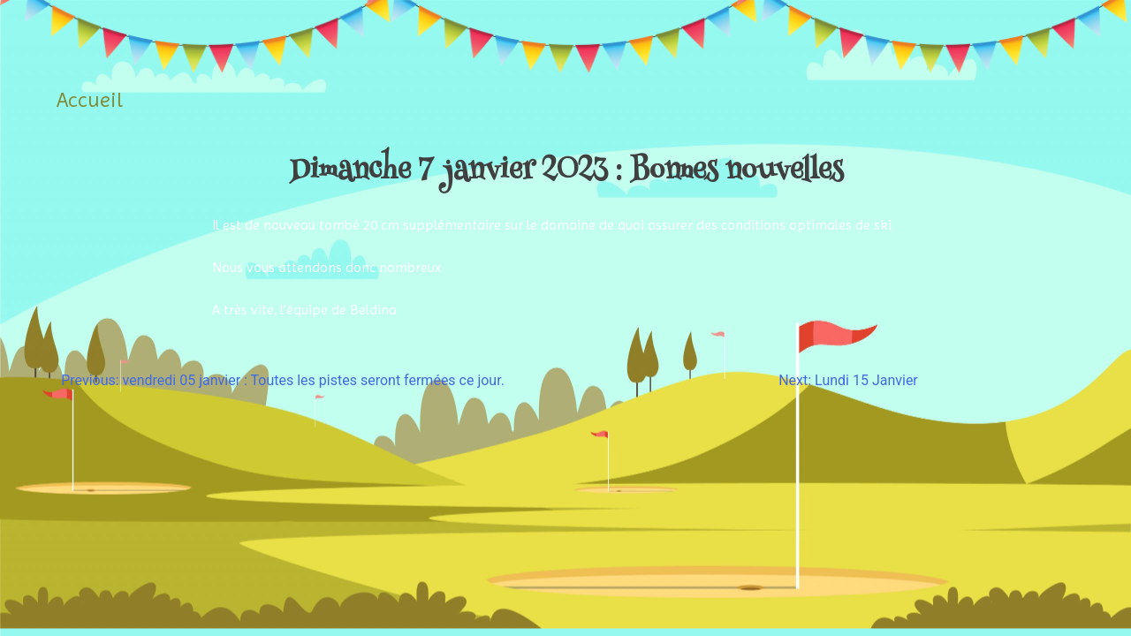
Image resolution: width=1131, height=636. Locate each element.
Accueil (90, 99)
